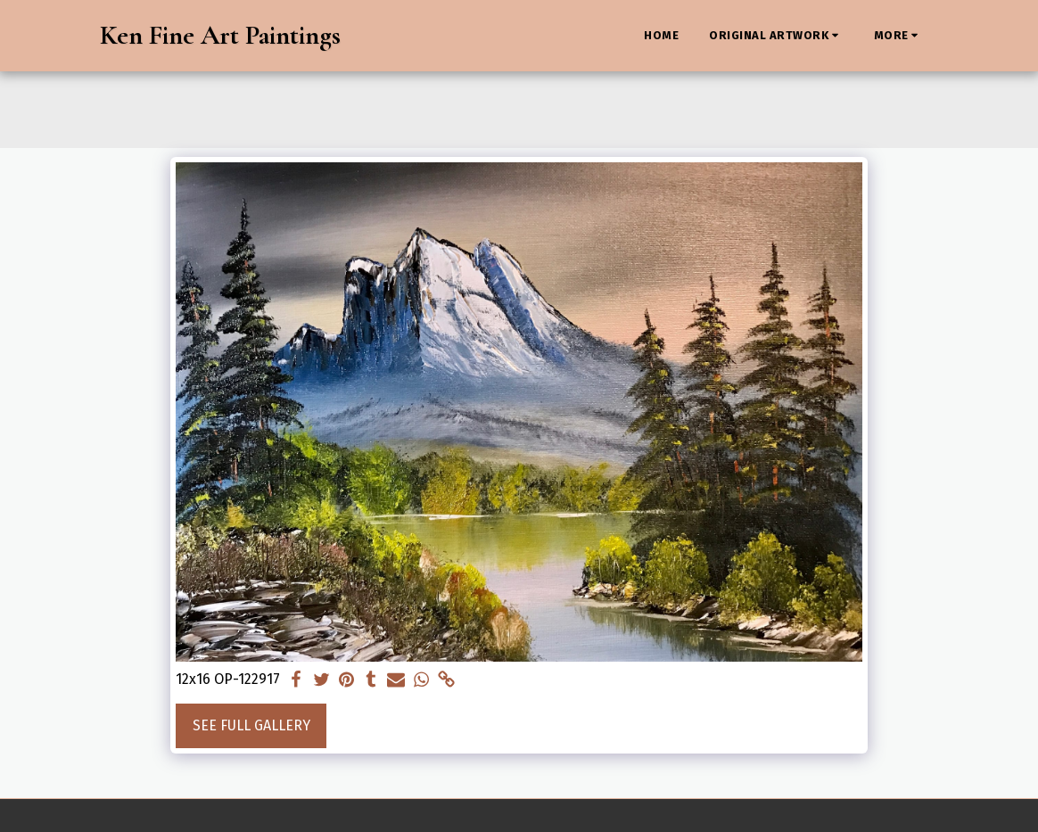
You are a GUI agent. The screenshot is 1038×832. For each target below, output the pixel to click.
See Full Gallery (251, 725)
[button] (776, 35)
